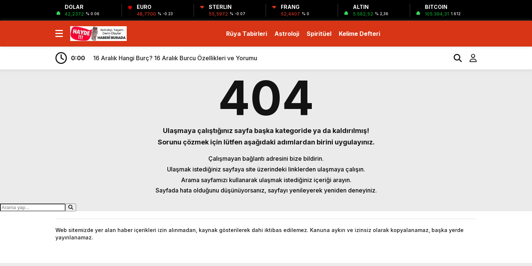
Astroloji (286, 33)
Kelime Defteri (359, 33)
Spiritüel (319, 33)
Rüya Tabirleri (246, 33)
